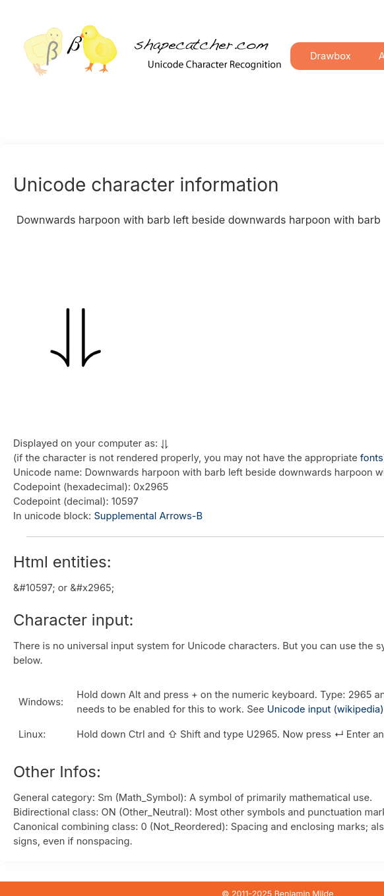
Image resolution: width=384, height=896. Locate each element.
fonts (371, 458)
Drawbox (330, 56)
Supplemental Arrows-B (148, 516)
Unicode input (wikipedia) (325, 709)
